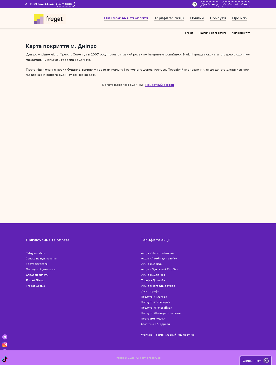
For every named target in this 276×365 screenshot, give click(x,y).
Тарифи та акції (169, 18)
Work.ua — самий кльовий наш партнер (168, 334)
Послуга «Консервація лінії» (161, 313)
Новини (197, 18)
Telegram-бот (35, 253)
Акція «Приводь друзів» (158, 285)
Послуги (218, 18)
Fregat (189, 32)
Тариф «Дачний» (153, 280)
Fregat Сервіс (35, 285)
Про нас (239, 18)
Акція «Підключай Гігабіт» (159, 269)
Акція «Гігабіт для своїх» (159, 258)
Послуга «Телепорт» (155, 302)
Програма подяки (153, 318)
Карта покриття (37, 263)
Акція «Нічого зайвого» (157, 253)
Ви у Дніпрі (65, 3)
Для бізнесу (209, 4)
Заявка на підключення (41, 258)
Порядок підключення (41, 269)
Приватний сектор (159, 84)
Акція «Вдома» (152, 263)
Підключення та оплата (126, 18)
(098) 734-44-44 (42, 4)
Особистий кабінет (236, 4)
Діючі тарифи (150, 291)
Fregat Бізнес (35, 280)
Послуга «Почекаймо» (156, 307)
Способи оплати (37, 274)
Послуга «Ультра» (154, 296)
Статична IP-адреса (155, 323)
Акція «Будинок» (153, 274)
